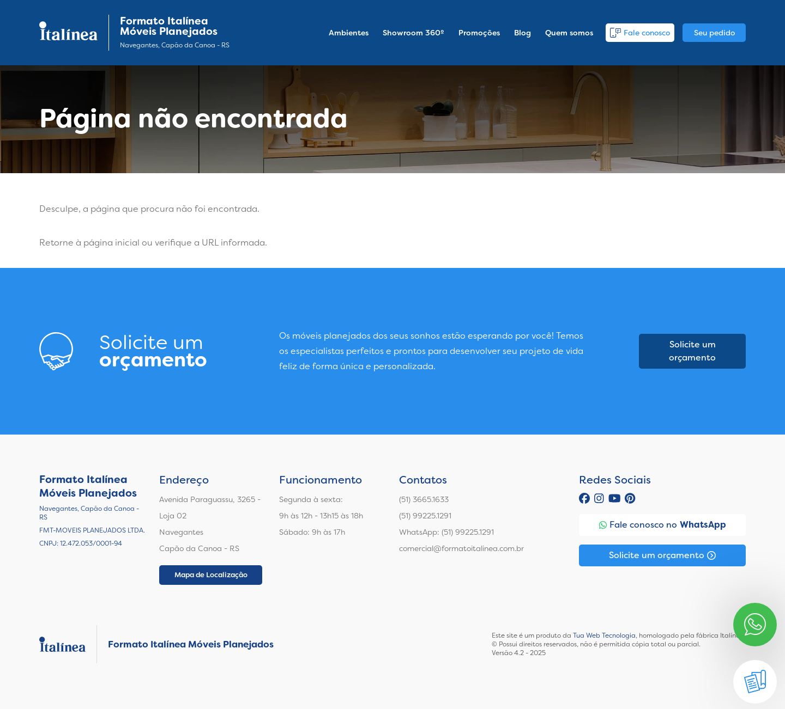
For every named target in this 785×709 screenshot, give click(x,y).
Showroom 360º (413, 33)
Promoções (479, 33)
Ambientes (349, 33)
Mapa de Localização (210, 574)
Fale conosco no (662, 524)
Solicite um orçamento (692, 351)
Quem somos (569, 33)
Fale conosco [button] (640, 33)
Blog (522, 33)
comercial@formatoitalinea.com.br (461, 548)
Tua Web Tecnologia (604, 635)
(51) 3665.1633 (424, 499)
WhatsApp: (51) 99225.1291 (446, 532)
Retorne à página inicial (89, 242)
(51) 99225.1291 (425, 516)
